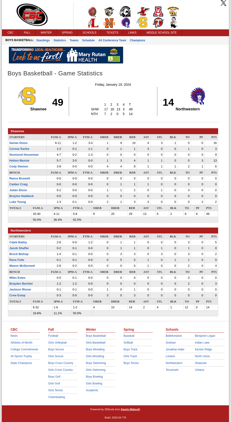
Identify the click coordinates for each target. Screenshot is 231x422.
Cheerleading (56, 397)
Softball (128, 342)
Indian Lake (202, 342)
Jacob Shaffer (19, 248)
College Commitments (24, 349)
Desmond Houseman (24, 154)
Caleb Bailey (18, 242)
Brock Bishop (19, 254)
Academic (92, 390)
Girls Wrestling (95, 356)
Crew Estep (17, 295)
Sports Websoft (130, 409)
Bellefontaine (174, 335)
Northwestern (174, 363)
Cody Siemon (18, 166)
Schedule (88, 40)
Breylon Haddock (21, 196)
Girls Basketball (95, 342)
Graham (171, 342)
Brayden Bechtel (21, 283)
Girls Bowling (94, 383)
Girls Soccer (55, 356)
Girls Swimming (95, 370)
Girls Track (130, 356)
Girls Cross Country (60, 370)
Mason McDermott (22, 265)
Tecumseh (172, 370)
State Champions (21, 363)
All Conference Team (112, 40)
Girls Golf (54, 383)
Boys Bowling (94, 376)
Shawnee (201, 363)
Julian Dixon (18, 190)
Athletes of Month (21, 342)
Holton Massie (19, 160)
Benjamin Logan (205, 335)
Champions (137, 40)
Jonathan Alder (175, 349)
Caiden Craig (18, 184)
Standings (43, 40)
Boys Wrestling (95, 349)
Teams (74, 40)
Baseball (129, 335)
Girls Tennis (55, 390)
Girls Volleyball (57, 342)
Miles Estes (17, 277)
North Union (202, 356)
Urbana (199, 370)
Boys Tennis (131, 363)
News (14, 335)
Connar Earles (19, 149)
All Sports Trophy (21, 356)
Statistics (60, 40)
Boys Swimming (96, 363)
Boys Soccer (56, 349)
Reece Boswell (19, 178)
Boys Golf (54, 376)
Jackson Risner (20, 289)
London (170, 356)
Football (53, 335)
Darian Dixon (18, 143)
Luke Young (17, 202)
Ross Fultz (16, 260)
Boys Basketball (96, 335)
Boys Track (130, 349)
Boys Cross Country (60, 363)
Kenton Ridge (203, 349)
